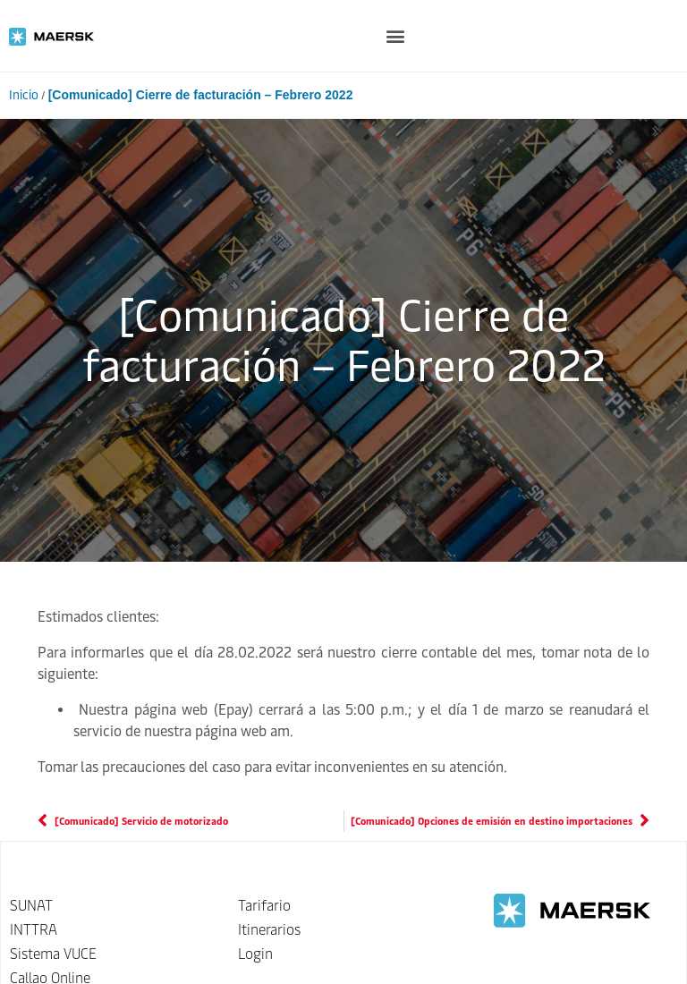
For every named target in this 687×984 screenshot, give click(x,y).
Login (255, 954)
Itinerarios (269, 929)
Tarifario (264, 905)
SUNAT (31, 905)
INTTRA (33, 929)
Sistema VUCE (53, 954)
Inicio (23, 95)
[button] (395, 36)
